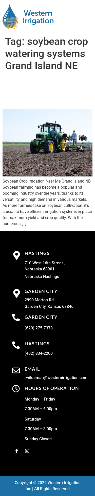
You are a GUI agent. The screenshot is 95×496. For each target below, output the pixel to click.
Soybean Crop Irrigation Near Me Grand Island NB (45, 90)
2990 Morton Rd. (40, 299)
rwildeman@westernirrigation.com (56, 377)
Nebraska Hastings (42, 276)
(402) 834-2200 (39, 353)
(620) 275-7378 (39, 328)
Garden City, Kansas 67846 (49, 306)
